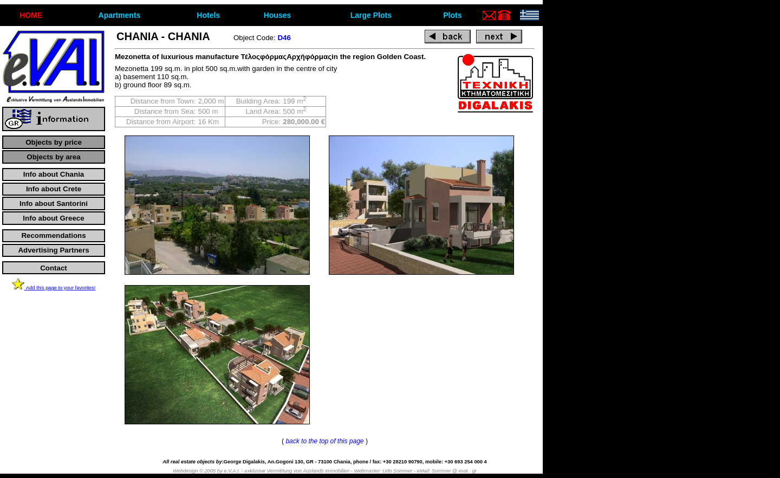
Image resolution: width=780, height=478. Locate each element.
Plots (452, 15)
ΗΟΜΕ (31, 15)
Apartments (120, 15)
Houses (277, 15)
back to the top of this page (324, 441)
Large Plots (371, 15)
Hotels (208, 15)
